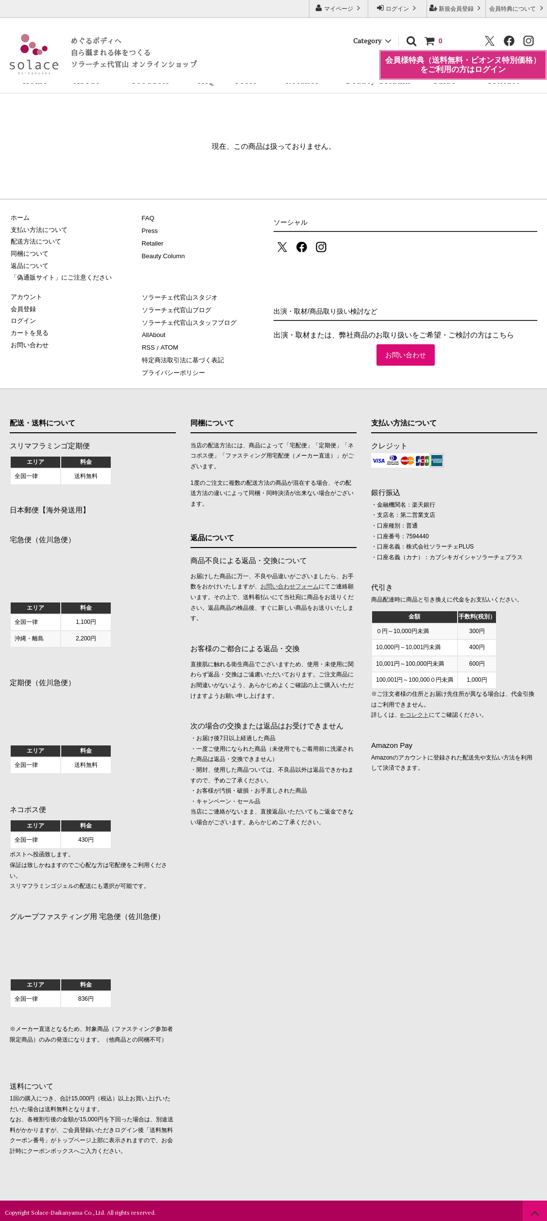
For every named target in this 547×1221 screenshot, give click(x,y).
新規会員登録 (456, 8)
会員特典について (517, 8)
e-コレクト (414, 711)
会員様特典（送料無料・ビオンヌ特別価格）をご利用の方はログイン (463, 54)
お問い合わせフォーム (289, 583)
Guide (444, 80)
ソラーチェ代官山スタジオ (180, 297)
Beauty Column (378, 80)
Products (151, 80)
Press (246, 80)
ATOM (168, 345)
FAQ (206, 80)
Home (35, 80)
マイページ (339, 8)
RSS (148, 345)
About (87, 80)
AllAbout (153, 332)
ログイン (397, 8)
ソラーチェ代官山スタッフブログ (189, 321)
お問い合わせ (405, 355)
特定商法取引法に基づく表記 (183, 357)
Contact (503, 80)
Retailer (302, 80)
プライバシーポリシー (173, 369)
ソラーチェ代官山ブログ (176, 309)
